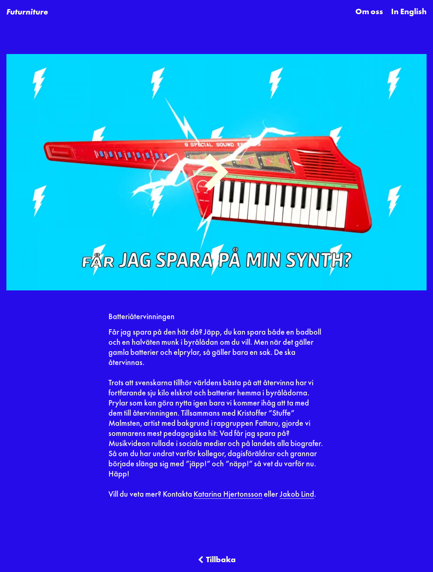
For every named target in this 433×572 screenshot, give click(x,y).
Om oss (369, 12)
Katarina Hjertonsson (228, 494)
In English (408, 12)
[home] (27, 12)
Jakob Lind (297, 494)
